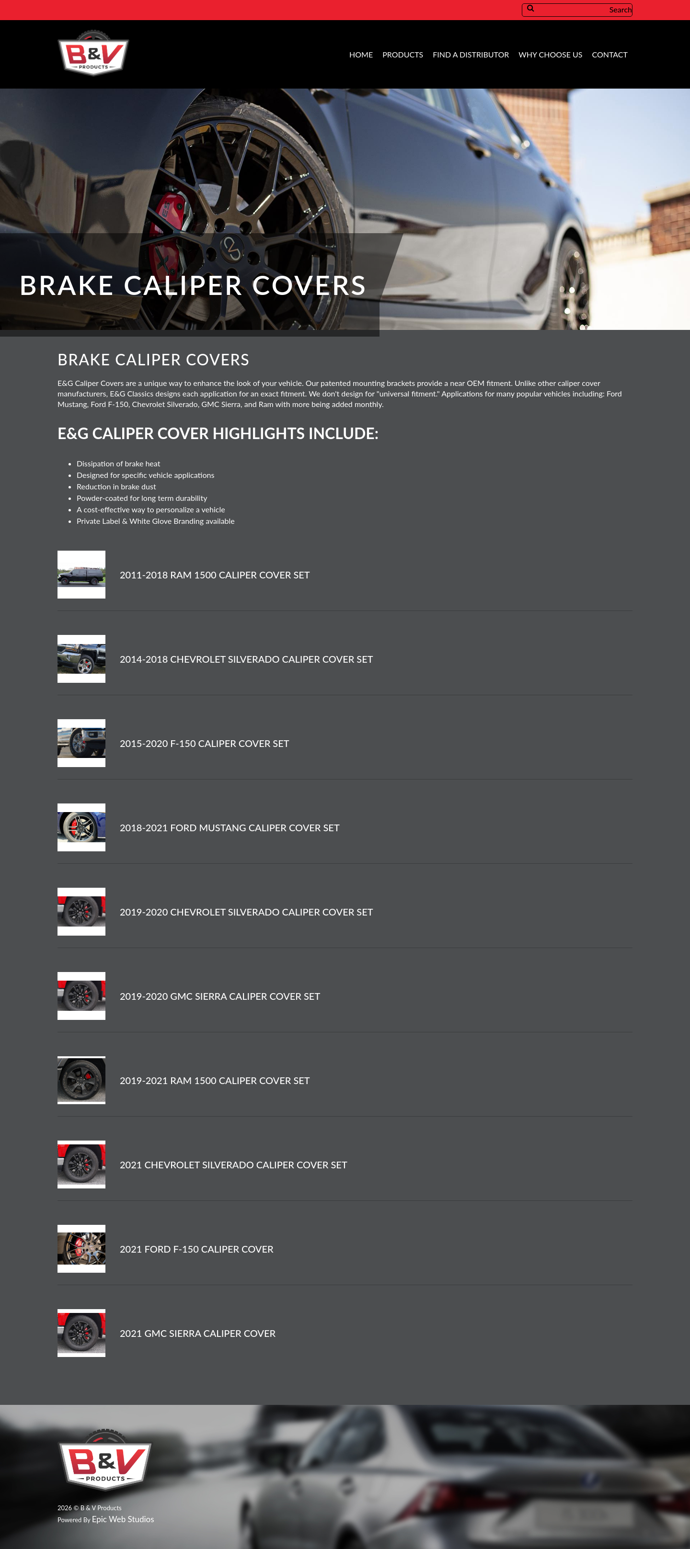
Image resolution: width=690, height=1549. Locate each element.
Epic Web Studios (123, 1519)
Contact (610, 54)
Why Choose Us (550, 54)
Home (361, 54)
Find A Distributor (471, 54)
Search (585, 9)
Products (402, 54)
